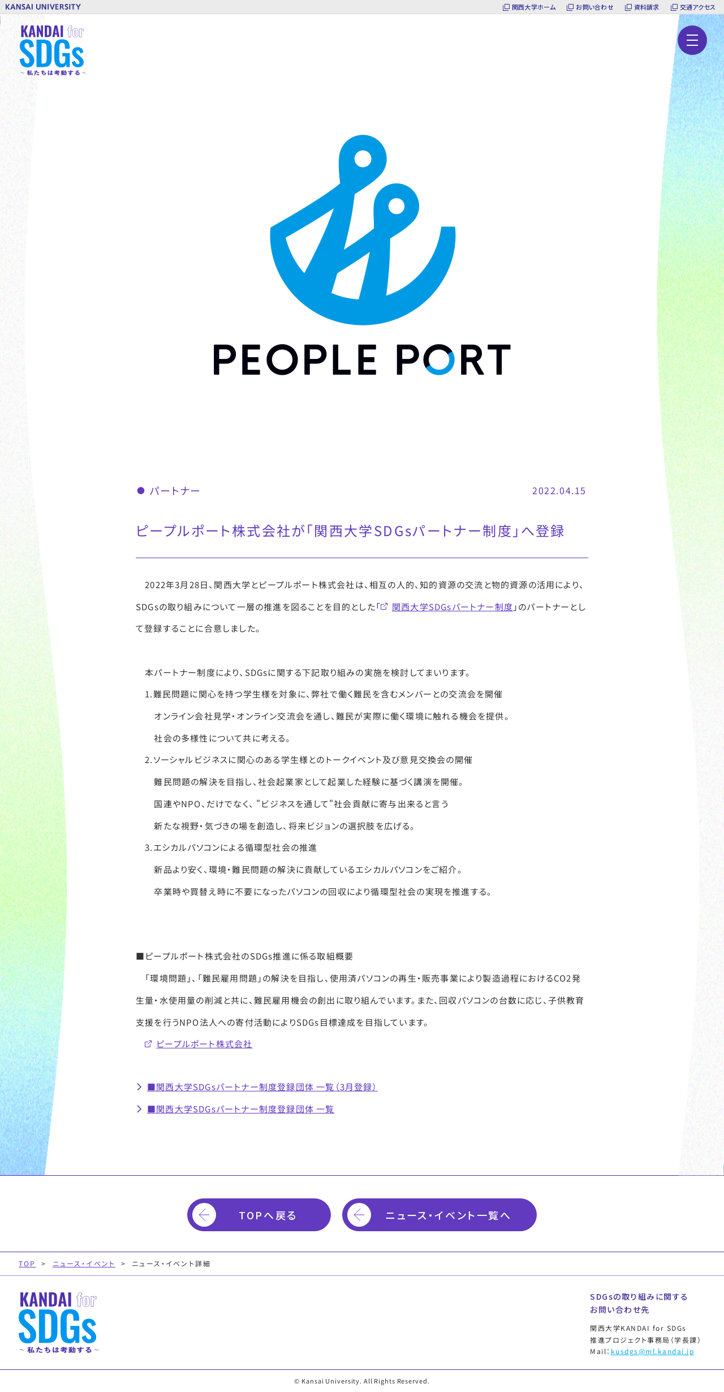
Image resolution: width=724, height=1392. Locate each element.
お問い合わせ (594, 6)
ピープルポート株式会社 (204, 1044)
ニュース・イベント (84, 1263)
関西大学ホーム (534, 6)
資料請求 (647, 6)
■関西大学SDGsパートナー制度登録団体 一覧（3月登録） (262, 1087)
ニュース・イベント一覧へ (448, 1214)
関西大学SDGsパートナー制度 (452, 607)
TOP (27, 1263)
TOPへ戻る (268, 1214)
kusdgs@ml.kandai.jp (653, 1351)
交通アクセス (698, 6)
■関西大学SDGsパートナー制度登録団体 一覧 (241, 1109)
